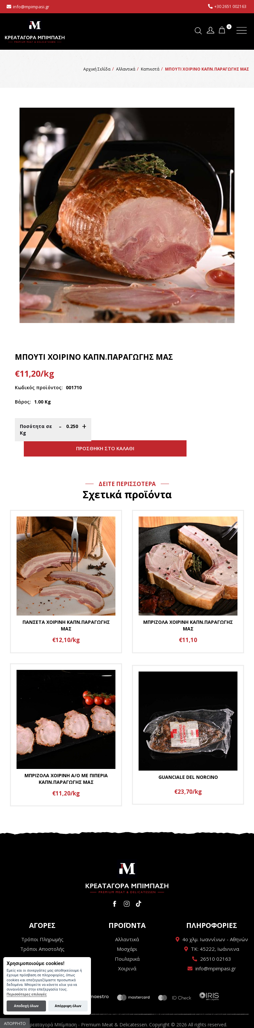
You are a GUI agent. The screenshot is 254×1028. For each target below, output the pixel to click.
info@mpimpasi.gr (31, 7)
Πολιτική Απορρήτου (42, 953)
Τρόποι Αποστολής (42, 934)
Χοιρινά (127, 953)
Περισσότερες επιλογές (27, 994)
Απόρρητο (15, 1023)
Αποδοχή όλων (26, 1006)
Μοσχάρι (127, 934)
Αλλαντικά (127, 924)
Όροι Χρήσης (42, 944)
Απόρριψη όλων (68, 1006)
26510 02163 (215, 944)
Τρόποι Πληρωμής (42, 924)
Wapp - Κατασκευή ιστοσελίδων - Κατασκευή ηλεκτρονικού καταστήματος (127, 1019)
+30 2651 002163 (230, 6)
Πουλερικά (127, 944)
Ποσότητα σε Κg (36, 429)
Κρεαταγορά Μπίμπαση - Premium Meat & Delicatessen (34, 31)
